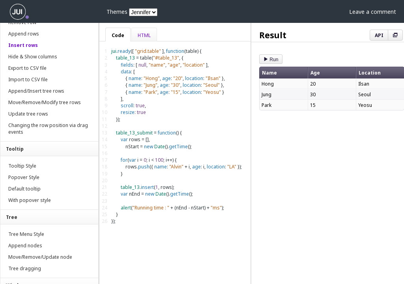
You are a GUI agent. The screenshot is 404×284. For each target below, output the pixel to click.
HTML (144, 35)
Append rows (23, 33)
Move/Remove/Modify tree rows (44, 102)
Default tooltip (24, 188)
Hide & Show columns (32, 56)
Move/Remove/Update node (40, 257)
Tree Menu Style (26, 234)
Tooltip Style (22, 166)
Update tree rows (28, 113)
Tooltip (15, 149)
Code (118, 35)
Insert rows (23, 45)
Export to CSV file (27, 68)
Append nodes (25, 245)
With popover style (29, 200)
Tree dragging (24, 268)
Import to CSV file (28, 79)
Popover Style (23, 177)
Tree (11, 217)
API (379, 35)
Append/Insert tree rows (36, 91)
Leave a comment (372, 11)
